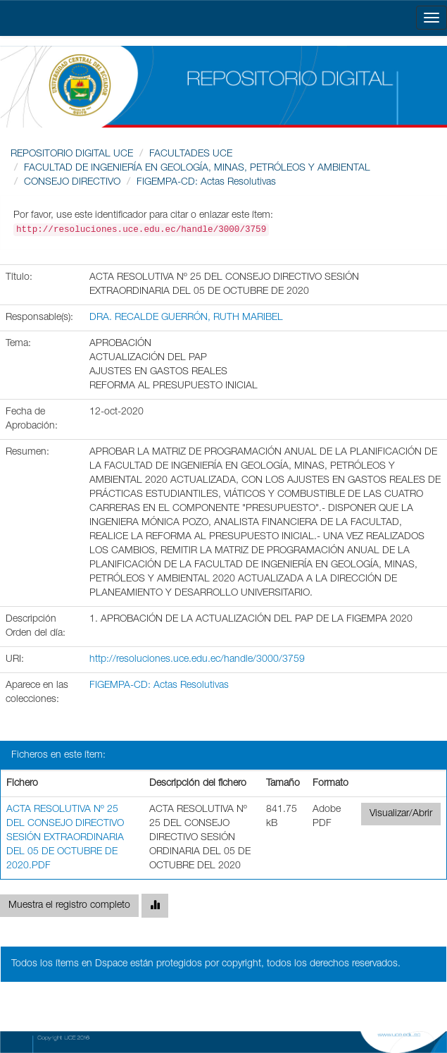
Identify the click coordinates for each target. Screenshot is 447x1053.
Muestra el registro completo (69, 906)
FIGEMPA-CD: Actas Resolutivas (206, 182)
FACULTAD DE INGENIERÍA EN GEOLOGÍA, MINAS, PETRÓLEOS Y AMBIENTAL (197, 168)
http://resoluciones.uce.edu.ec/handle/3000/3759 (197, 660)
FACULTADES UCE (190, 154)
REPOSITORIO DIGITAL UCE (72, 154)
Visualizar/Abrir (401, 814)
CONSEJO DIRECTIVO (72, 182)
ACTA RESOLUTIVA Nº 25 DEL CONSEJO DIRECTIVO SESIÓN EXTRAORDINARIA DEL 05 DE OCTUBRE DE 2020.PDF (65, 838)
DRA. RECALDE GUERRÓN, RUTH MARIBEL (186, 318)
